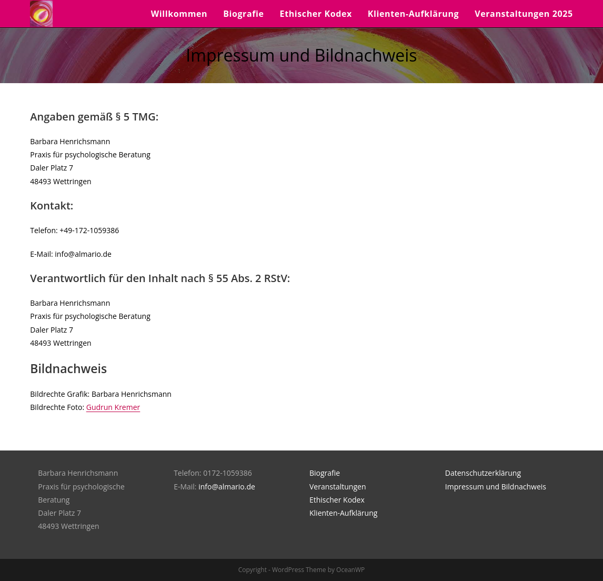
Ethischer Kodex (337, 500)
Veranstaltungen (337, 487)
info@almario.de (226, 487)
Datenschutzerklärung (483, 473)
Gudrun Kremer (113, 407)
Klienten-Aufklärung (343, 513)
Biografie (324, 473)
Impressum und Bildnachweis (495, 487)
